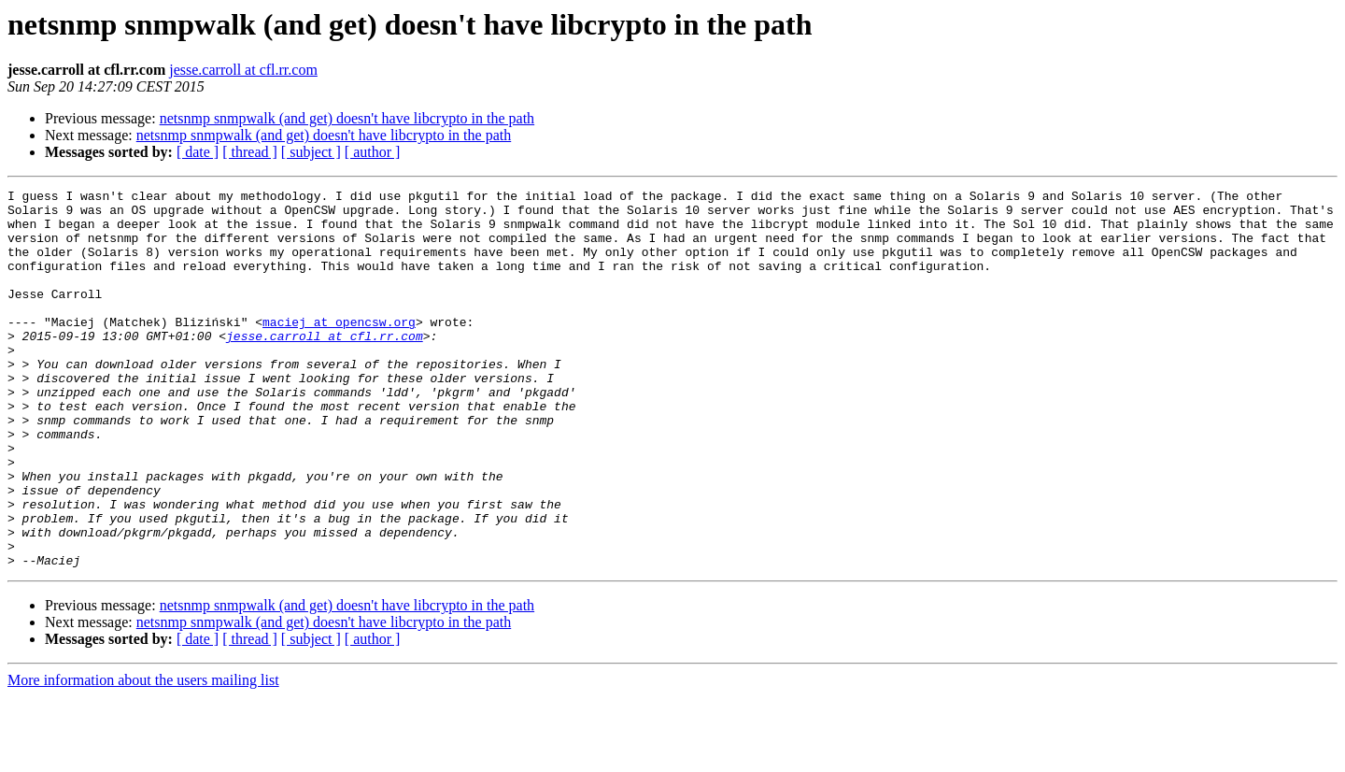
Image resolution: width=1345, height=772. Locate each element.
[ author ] (373, 152)
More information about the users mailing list (143, 756)
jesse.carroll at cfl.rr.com (243, 70)
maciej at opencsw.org (339, 349)
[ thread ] (249, 152)
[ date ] (198, 152)
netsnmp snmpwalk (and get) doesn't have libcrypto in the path (347, 118)
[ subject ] (311, 152)
